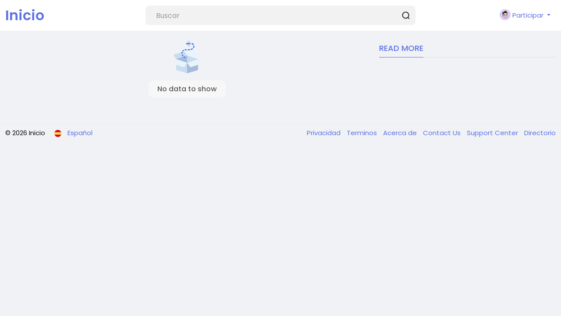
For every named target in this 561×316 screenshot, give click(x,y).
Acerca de (401, 132)
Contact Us (442, 132)
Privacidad (324, 132)
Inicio (24, 15)
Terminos (363, 132)
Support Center (493, 132)
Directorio (540, 132)
